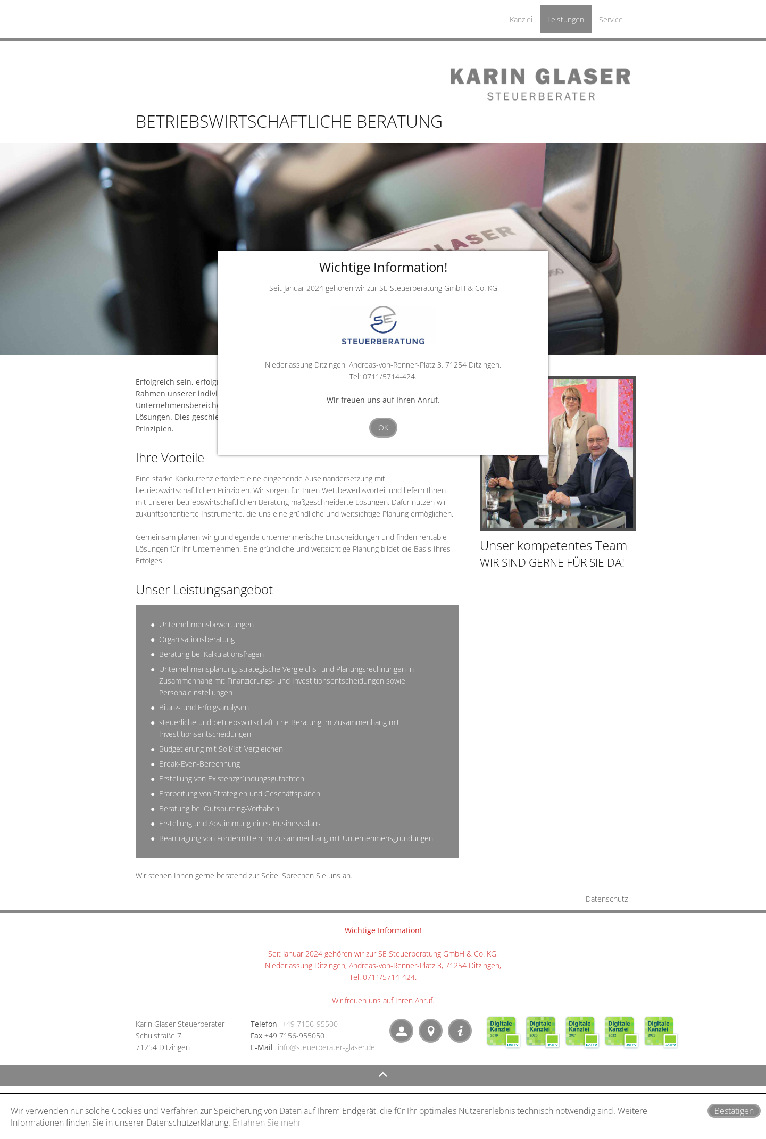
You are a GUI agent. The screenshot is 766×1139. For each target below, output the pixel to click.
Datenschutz (607, 899)
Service (611, 19)
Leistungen (565, 19)
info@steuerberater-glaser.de (326, 1047)
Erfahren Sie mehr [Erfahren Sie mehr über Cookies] (266, 1122)
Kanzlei (521, 19)
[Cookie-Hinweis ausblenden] (734, 1111)
